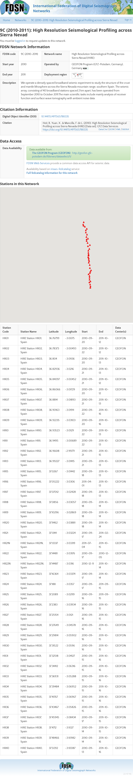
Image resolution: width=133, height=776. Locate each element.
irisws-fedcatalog (61, 169)
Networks (20, 20)
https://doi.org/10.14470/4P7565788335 (65, 129)
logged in (20, 41)
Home (6, 20)
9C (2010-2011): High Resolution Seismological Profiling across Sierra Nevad (74, 20)
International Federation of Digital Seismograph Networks (66, 770)
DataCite (103, 129)
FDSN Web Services (38, 163)
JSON (111, 129)
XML (118, 129)
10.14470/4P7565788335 (55, 116)
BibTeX (125, 129)
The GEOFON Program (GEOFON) (51, 153)
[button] (90, 288)
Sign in (128, 20)
